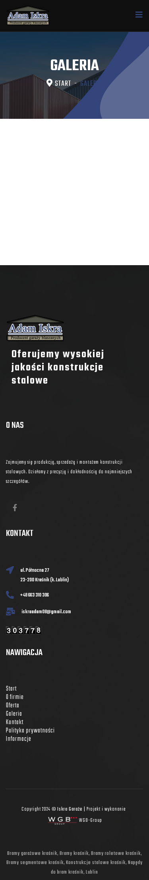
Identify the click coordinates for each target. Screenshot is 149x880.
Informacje (18, 739)
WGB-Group (90, 821)
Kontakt (14, 722)
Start (11, 689)
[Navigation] (139, 16)
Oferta (12, 705)
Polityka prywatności (30, 730)
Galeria (14, 714)
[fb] (15, 508)
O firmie (15, 697)
